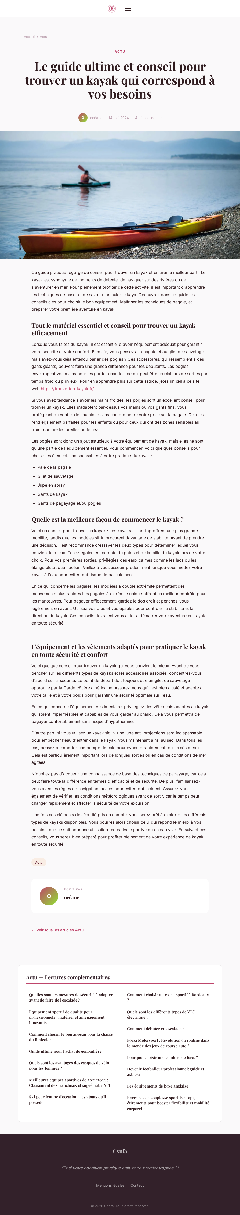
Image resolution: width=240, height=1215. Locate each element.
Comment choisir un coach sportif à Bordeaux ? (168, 997)
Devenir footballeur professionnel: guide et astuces (165, 1071)
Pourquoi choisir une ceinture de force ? (162, 1057)
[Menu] (128, 9)
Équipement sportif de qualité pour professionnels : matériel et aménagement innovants (66, 1017)
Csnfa (120, 1150)
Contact (137, 1185)
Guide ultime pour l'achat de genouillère (65, 1051)
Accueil (29, 37)
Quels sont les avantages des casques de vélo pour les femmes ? (69, 1065)
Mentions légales (110, 1185)
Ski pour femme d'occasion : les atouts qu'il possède (67, 1099)
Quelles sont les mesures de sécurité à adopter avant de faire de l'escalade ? (71, 997)
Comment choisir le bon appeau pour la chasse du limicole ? (71, 1036)
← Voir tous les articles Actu (57, 930)
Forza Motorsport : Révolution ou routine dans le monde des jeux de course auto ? (168, 1043)
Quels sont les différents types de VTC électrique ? (161, 1014)
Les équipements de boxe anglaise (157, 1086)
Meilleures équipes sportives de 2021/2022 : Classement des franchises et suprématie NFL (70, 1082)
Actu (43, 37)
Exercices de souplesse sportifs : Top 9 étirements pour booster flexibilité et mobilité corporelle (168, 1103)
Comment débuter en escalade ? (155, 1028)
